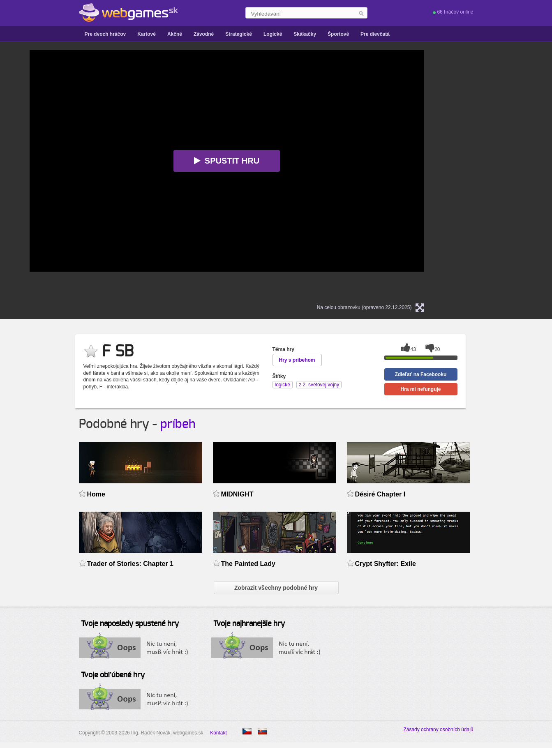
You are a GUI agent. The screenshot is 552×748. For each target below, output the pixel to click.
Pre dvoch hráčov (105, 34)
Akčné (174, 34)
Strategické (238, 34)
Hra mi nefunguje (420, 389)
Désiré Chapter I (380, 494)
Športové (338, 34)
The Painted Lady (248, 563)
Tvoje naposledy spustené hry (130, 624)
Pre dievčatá (375, 34)
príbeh (177, 424)
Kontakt (218, 733)
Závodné (204, 34)
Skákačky (304, 34)
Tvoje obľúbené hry (113, 675)
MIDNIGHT (237, 494)
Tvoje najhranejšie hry (249, 624)
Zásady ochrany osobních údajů (438, 729)
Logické (272, 34)
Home (96, 494)
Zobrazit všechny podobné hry (276, 587)
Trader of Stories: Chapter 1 (130, 563)
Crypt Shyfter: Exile (385, 563)
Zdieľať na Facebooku (421, 374)
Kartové (146, 34)
